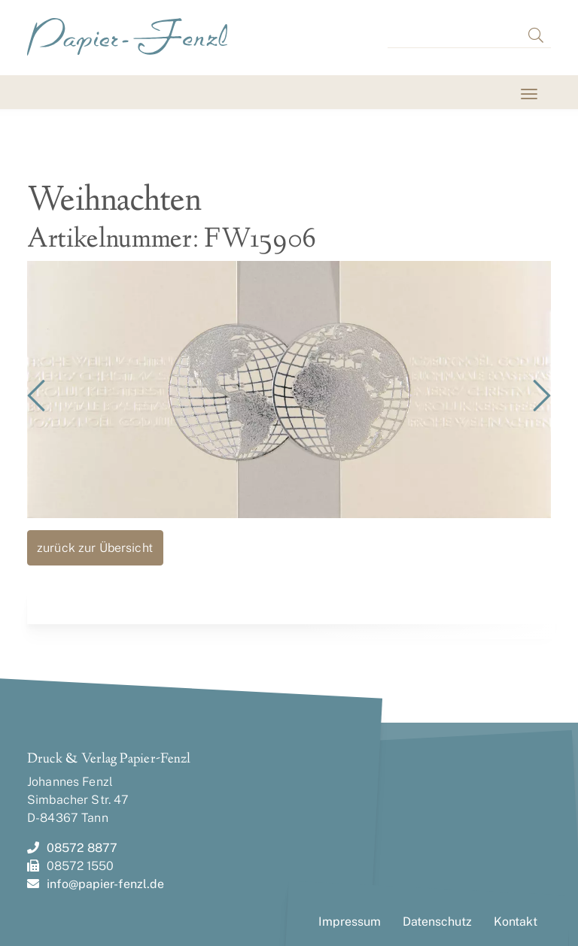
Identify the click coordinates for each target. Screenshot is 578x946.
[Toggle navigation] (46, 93)
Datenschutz (437, 921)
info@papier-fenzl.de (95, 884)
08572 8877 (72, 848)
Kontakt (515, 921)
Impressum (349, 921)
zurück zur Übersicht (95, 548)
